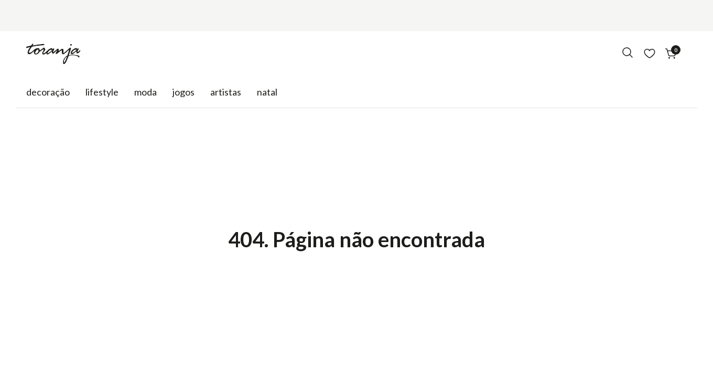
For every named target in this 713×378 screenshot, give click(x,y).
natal (267, 92)
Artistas (225, 92)
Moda (145, 92)
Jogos (183, 92)
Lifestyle (101, 92)
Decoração (48, 92)
